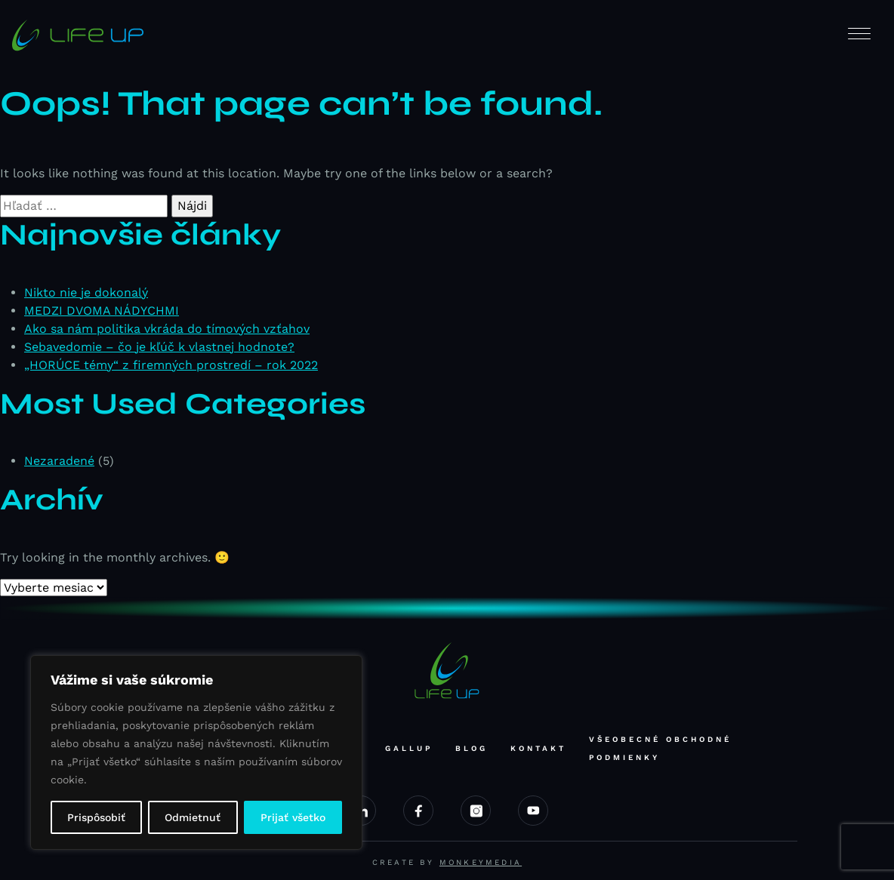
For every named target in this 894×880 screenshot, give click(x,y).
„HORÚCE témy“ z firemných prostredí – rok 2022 (171, 365)
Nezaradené (59, 461)
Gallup (409, 748)
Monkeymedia (480, 862)
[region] (196, 752)
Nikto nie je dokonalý (86, 292)
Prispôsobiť (96, 817)
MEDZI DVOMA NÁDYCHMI (101, 310)
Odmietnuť (192, 817)
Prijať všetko (292, 817)
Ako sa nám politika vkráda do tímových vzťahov (167, 329)
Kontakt (538, 748)
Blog (471, 748)
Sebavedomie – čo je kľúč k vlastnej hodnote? (159, 347)
